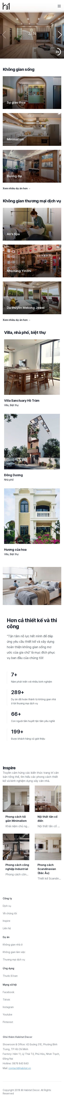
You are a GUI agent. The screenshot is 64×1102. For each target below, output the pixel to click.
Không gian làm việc (14, 952)
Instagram (8, 1007)
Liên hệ (7, 928)
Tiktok (6, 999)
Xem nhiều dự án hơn (17, 188)
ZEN (32, 33)
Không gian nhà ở (12, 944)
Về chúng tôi (10, 913)
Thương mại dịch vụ (14, 959)
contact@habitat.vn (20, 1068)
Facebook (8, 992)
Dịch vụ (7, 905)
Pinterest (8, 1022)
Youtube (7, 1014)
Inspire (6, 920)
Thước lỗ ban (10, 975)
